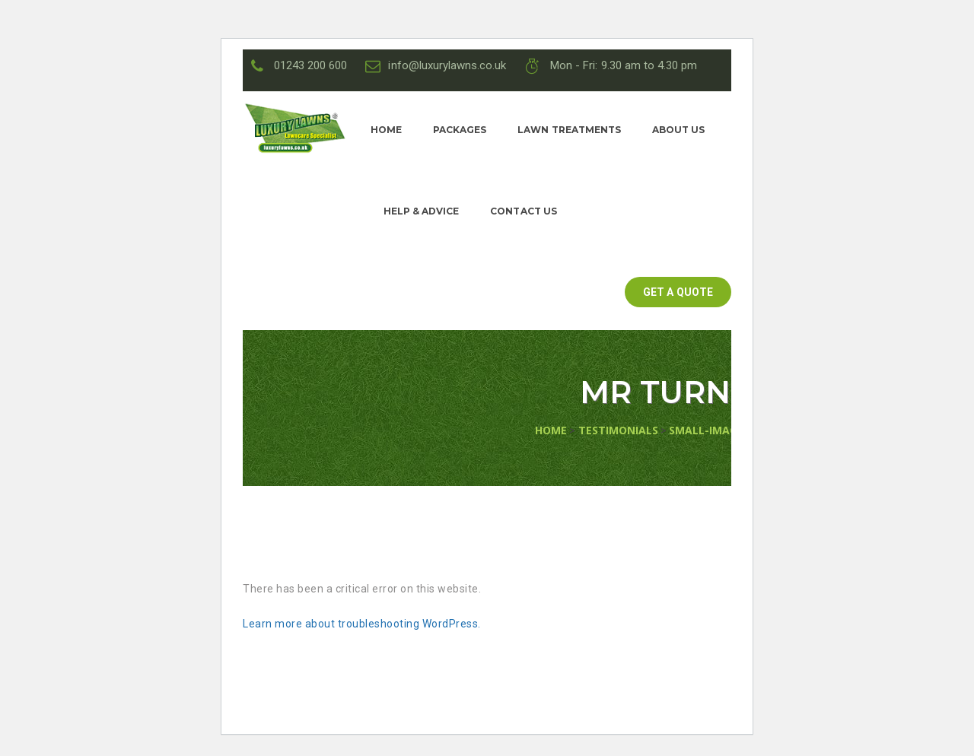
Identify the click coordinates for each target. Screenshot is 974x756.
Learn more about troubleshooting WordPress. (362, 624)
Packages (459, 129)
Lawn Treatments (568, 129)
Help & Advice (421, 211)
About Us (678, 129)
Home (386, 129)
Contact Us (523, 211)
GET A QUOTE (677, 292)
